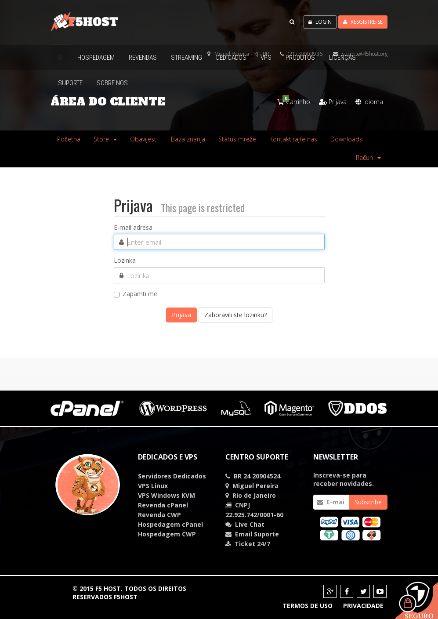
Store (105, 139)
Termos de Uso (307, 605)
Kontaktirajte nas (293, 139)
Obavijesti (144, 139)
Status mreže (237, 139)
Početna (68, 139)
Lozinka (125, 260)
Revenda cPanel (163, 505)
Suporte (266, 534)
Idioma (369, 102)
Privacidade (363, 605)
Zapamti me (135, 294)
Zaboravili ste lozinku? (235, 315)
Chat (249, 524)
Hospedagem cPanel (170, 524)
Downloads (346, 139)
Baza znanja (188, 139)
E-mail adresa (133, 228)
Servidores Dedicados (172, 476)
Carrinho (293, 102)
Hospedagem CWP (167, 534)
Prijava (333, 102)
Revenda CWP (159, 514)
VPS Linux (153, 485)
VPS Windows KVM (166, 495)
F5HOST (126, 597)
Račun (368, 157)
